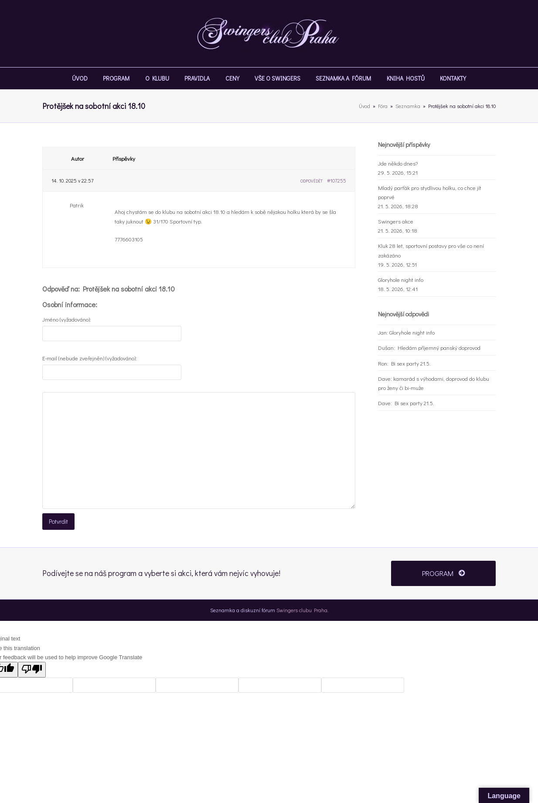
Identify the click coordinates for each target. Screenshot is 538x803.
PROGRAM (443, 571)
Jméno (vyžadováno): (66, 319)
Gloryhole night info (400, 279)
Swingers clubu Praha (301, 608)
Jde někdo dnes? (398, 163)
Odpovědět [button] (311, 181)
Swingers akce (395, 221)
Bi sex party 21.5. (411, 363)
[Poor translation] (32, 668)
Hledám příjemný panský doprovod (439, 347)
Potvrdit (57, 521)
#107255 (336, 180)
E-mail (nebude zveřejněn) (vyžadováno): (89, 358)
